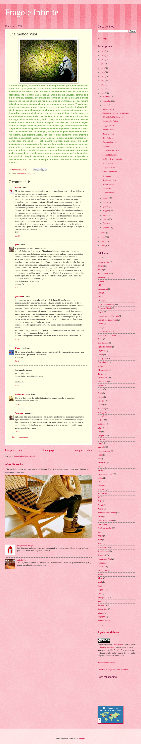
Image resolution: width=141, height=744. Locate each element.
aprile (105, 215)
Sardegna (101, 555)
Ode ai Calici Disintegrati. (112, 117)
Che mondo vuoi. (109, 142)
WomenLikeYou (104, 621)
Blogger (81, 738)
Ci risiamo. (106, 176)
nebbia (100, 478)
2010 (103, 93)
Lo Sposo (101, 436)
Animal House (103, 273)
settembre (107, 109)
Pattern (100, 509)
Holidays (101, 409)
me (99, 459)
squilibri (101, 601)
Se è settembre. (108, 193)
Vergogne (101, 617)
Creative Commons (106, 647)
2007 (103, 241)
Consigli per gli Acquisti (107, 320)
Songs (100, 586)
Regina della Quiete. (110, 121)
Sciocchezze (102, 563)
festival (100, 366)
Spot (99, 594)
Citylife (101, 312)
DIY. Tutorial (103, 343)
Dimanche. (106, 189)
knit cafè (101, 416)
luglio (105, 202)
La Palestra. (21, 560)
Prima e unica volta (105, 520)
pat (16, 245)
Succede (101, 605)
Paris (100, 501)
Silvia (100, 578)
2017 (103, 64)
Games (100, 385)
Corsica (101, 324)
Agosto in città (103, 262)
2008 (103, 237)
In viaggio (102, 412)
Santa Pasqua (103, 551)
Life (99, 432)
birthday (101, 281)
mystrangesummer (105, 474)
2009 (103, 233)
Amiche (101, 266)
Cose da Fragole (104, 331)
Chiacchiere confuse (106, 304)
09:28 (17, 236)
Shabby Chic (103, 570)
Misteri (100, 466)
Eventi (100, 355)
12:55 (17, 288)
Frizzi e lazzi (103, 382)
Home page (48, 450)
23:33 (17, 432)
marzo (105, 219)
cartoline (101, 297)
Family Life (102, 358)
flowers (100, 374)
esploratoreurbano (105, 347)
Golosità (101, 401)
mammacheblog (104, 451)
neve (99, 482)
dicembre (107, 97)
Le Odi (100, 420)
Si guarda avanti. (109, 167)
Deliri (100, 339)
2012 (103, 85)
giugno (106, 206)
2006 (103, 245)
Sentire (100, 567)
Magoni (101, 447)
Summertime (103, 609)
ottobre (106, 105)
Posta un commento (20, 437)
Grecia (100, 405)
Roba (100, 540)
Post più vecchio (83, 450)
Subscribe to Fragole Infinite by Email (113, 670)
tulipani (101, 613)
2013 (103, 81)
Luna (100, 443)
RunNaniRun (103, 547)
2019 (103, 55)
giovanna (19, 296)
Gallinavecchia (21, 394)
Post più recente (14, 450)
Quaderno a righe (104, 528)
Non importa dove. (109, 180)
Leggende (101, 424)
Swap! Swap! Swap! (25, 546)
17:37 (17, 385)
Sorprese (101, 590)
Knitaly (18, 348)
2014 (103, 76)
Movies (100, 470)
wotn (100, 624)
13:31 (17, 339)
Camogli (101, 293)
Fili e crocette (103, 370)
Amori (100, 270)
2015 (103, 72)
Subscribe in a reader (106, 663)
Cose (100, 327)
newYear (101, 486)
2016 (103, 68)
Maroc (100, 455)
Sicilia (100, 574)
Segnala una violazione (109, 632)
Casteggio (101, 301)
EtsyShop (101, 351)
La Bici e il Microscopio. (112, 159)
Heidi (17, 187)
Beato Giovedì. (108, 134)
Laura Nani (117, 645)
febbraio (106, 223)
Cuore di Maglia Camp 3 (107, 335)
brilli (99, 285)
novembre (107, 101)
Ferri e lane (102, 362)
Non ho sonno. (108, 184)
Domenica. (106, 146)
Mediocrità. (102, 462)
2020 (103, 51)
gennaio (106, 228)
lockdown (101, 439)
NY (99, 497)
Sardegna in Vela (104, 559)
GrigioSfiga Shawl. (110, 172)
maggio (106, 211)
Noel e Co (102, 490)
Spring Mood (103, 597)
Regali (100, 536)
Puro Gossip (102, 524)
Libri (100, 428)
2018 (103, 60)
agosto (106, 198)
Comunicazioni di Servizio (108, 316)
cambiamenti (103, 289)
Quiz (99, 532)
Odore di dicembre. (14, 464)
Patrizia (101, 505)
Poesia (100, 516)
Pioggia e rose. (108, 125)
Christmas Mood (104, 308)
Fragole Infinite (31, 12)
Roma (100, 544)
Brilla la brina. (108, 138)
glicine (100, 397)
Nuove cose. (102, 493)
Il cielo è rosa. (108, 163)
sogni (100, 582)
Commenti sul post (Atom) (24, 456)
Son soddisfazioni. (109, 155)
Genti (100, 393)
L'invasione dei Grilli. (111, 151)
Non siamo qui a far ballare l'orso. (115, 113)
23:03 (17, 404)
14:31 (17, 361)
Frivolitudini (103, 378)
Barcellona (102, 277)
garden (100, 389)
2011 (103, 89)
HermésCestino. (108, 130)
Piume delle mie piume (26, 173)
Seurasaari (19, 413)
